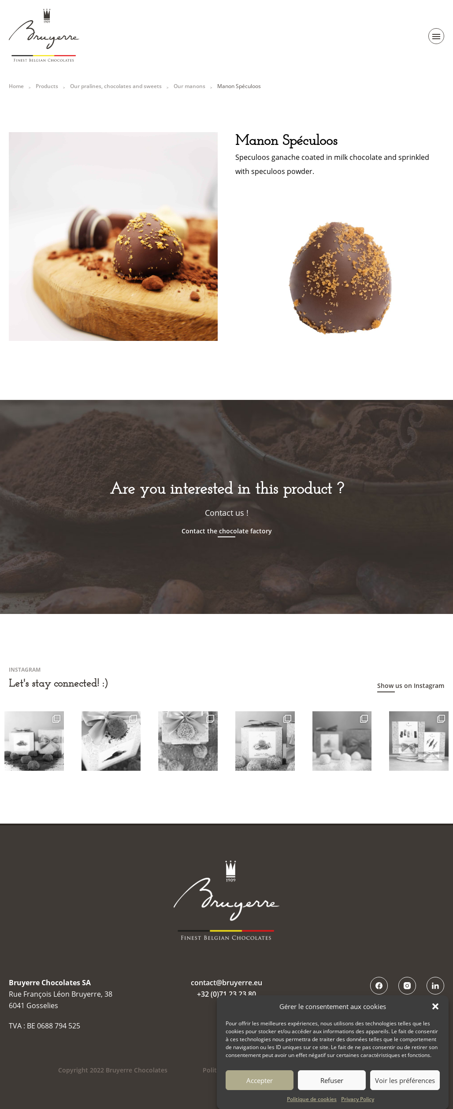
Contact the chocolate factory (227, 531)
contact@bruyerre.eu (226, 982)
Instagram (407, 985)
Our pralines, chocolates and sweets (116, 86)
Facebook (379, 985)
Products (47, 86)
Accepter (259, 1085)
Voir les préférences (405, 1085)
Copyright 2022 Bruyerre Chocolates (112, 1070)
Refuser (331, 1085)
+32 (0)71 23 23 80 (226, 994)
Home (16, 86)
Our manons (189, 86)
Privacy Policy (357, 1105)
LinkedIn (435, 985)
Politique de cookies (312, 1105)
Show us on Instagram (410, 685)
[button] (435, 1012)
